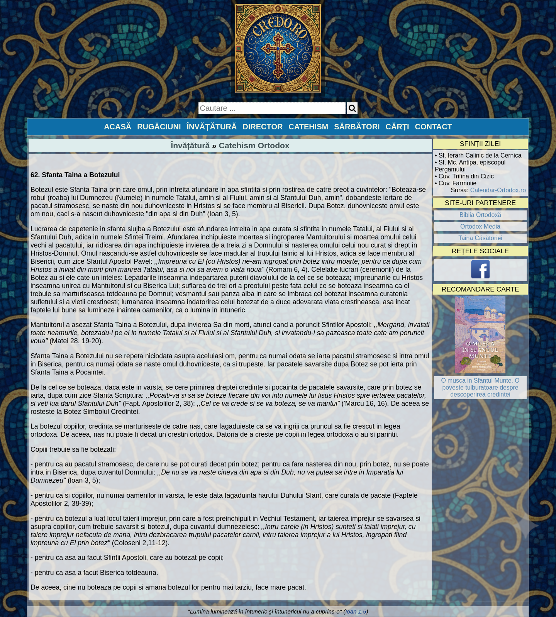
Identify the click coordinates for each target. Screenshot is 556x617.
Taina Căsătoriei (480, 238)
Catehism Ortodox (254, 145)
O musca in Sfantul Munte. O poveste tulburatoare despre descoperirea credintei (480, 387)
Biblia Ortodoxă (480, 215)
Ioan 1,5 (355, 611)
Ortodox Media (480, 226)
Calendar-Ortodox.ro (498, 190)
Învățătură (190, 145)
